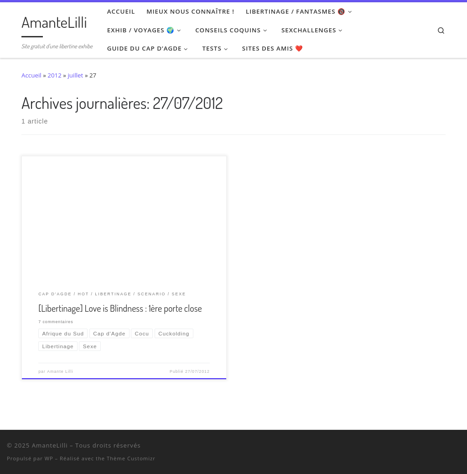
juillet (75, 75)
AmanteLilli (50, 445)
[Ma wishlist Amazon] (446, 447)
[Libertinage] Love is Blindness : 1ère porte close (120, 308)
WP (49, 458)
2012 (54, 75)
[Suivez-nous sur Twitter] (422, 447)
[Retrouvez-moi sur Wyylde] (434, 447)
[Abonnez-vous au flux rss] (458, 447)
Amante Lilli (60, 371)
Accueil (31, 75)
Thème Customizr (131, 458)
